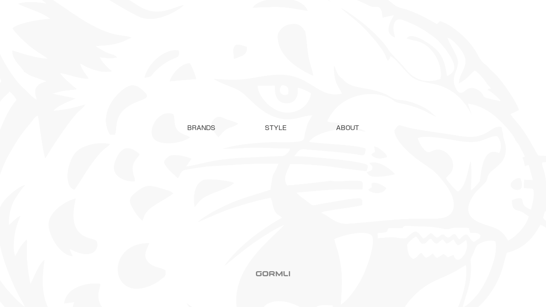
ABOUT (347, 128)
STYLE (276, 128)
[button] (201, 128)
